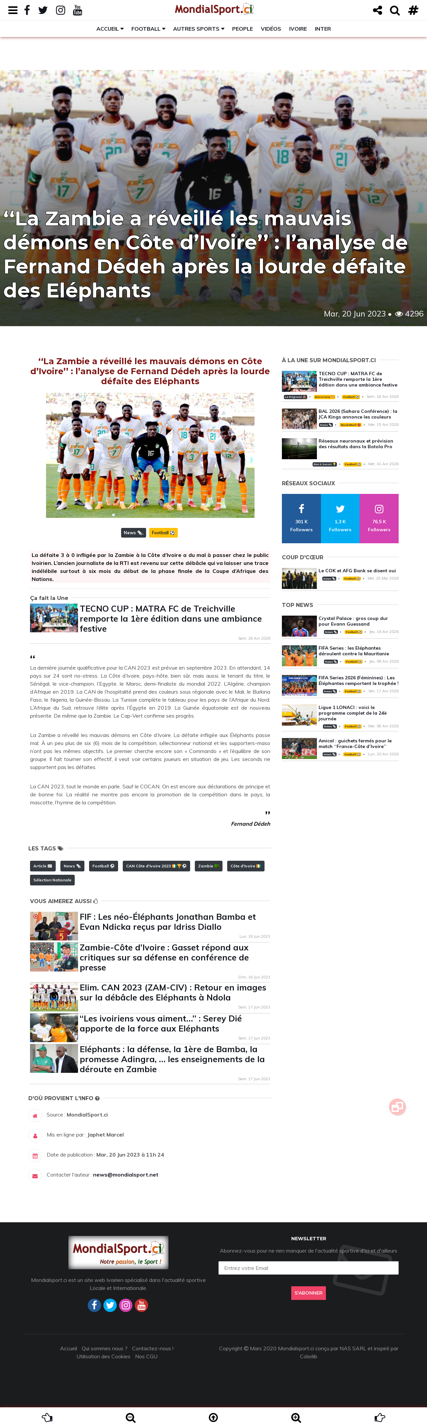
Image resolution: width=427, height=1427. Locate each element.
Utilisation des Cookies (103, 1356)
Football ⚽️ (163, 532)
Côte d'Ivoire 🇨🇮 (246, 865)
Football (145, 28)
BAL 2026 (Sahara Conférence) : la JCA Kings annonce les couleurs (358, 414)
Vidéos (271, 28)
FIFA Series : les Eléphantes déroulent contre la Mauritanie (354, 651)
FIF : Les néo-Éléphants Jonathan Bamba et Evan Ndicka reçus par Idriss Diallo (168, 921)
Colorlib (308, 1356)
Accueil (107, 28)
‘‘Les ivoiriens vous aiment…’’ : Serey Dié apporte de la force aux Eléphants (161, 1023)
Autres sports (196, 28)
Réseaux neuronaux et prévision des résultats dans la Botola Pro (356, 444)
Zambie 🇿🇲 (208, 865)
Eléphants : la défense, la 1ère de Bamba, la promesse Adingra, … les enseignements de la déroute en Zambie (172, 1059)
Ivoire (298, 28)
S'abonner (309, 1293)
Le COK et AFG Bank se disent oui (357, 571)
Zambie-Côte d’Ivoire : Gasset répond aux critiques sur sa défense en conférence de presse (164, 957)
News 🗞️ (133, 532)
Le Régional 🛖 (295, 397)
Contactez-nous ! (152, 1348)
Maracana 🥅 (324, 397)
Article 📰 (42, 865)
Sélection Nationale (52, 879)
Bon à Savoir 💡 (325, 464)
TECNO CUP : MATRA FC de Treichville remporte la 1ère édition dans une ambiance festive (171, 618)
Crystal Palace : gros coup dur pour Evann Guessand (353, 621)
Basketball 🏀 (351, 425)
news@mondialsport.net (125, 1174)
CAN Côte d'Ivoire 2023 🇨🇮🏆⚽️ (156, 865)
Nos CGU (146, 1356)
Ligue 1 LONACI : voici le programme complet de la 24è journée (353, 713)
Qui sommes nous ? (104, 1348)
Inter (323, 28)
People (242, 28)
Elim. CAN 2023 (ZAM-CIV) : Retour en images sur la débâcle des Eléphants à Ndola (173, 992)
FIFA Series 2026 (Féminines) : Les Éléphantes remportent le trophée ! (359, 680)
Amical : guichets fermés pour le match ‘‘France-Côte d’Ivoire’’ (355, 743)
